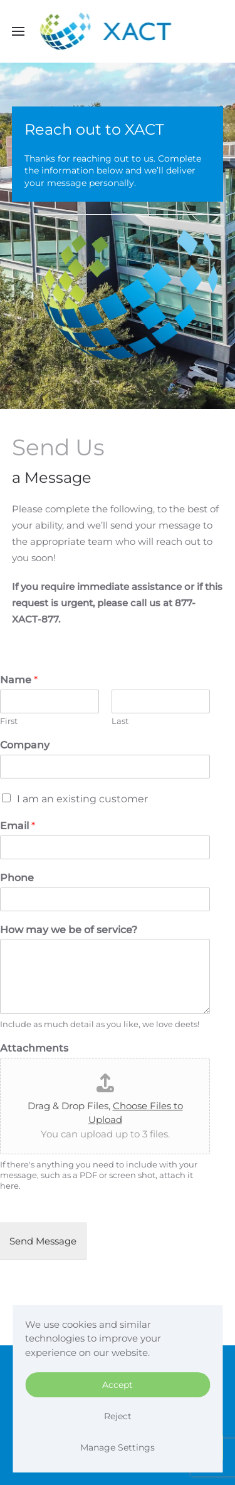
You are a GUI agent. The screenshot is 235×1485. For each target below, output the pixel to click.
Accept (117, 1384)
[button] (18, 31)
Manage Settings (117, 1447)
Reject (118, 1416)
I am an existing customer (82, 798)
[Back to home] (117, 31)
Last (120, 720)
